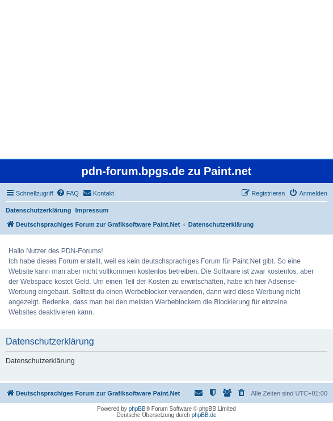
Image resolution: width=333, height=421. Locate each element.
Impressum (92, 210)
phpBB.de (204, 415)
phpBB (137, 409)
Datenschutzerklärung (38, 210)
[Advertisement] (166, 79)
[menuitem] (67, 193)
